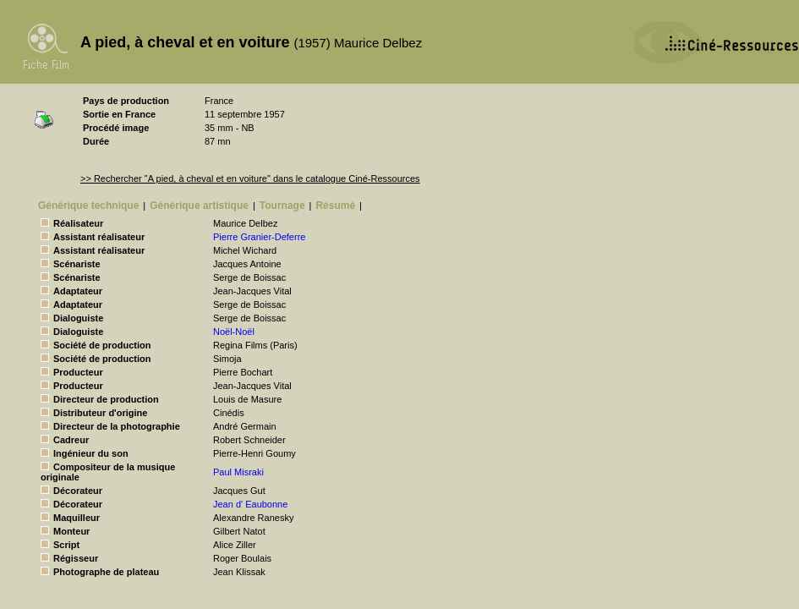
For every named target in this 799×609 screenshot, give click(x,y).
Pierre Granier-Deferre (259, 237)
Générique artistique (199, 205)
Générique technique (88, 205)
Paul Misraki (238, 472)
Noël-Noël (233, 331)
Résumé (335, 205)
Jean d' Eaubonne (250, 504)
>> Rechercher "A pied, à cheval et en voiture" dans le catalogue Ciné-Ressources (250, 178)
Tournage (282, 205)
